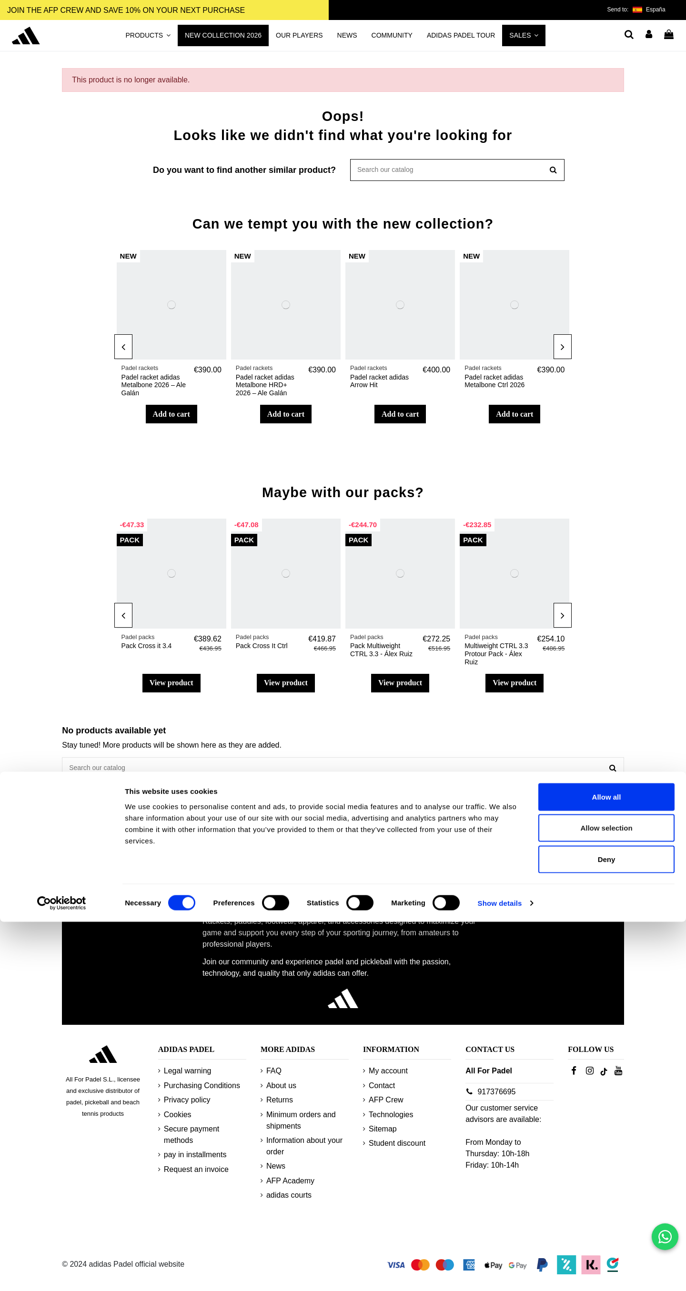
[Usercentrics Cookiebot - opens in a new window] (61, 1272)
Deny (606, 1228)
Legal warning (188, 1077)
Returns (279, 1106)
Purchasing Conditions (202, 1091)
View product (171, 685)
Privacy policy (187, 1106)
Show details (500, 1272)
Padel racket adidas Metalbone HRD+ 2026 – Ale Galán (265, 388)
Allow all (606, 1166)
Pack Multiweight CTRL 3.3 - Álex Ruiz (381, 653)
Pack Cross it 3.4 (146, 648)
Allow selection (606, 1197)
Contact (382, 1091)
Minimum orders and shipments (301, 1126)
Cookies (178, 1120)
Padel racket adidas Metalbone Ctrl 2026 (494, 384)
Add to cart (171, 417)
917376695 (496, 1097)
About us (281, 1091)
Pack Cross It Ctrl (262, 648)
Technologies (391, 1120)
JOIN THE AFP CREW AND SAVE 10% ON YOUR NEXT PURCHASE (126, 10)
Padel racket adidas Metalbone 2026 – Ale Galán (153, 388)
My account (388, 1077)
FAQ (274, 1077)
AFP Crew (386, 1106)
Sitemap (383, 1135)
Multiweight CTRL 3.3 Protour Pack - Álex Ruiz (496, 657)
